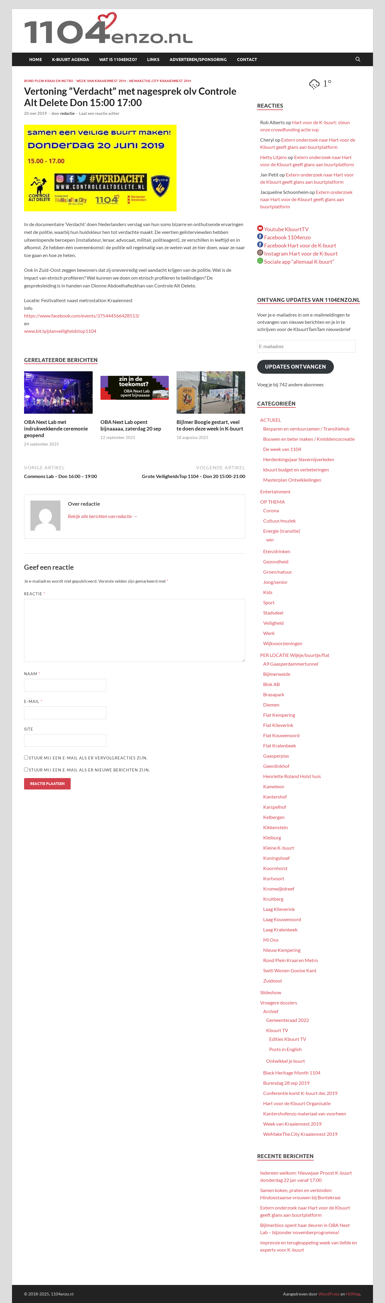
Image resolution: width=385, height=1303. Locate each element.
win (270, 539)
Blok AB (271, 684)
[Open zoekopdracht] (357, 59)
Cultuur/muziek (279, 520)
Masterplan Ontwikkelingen (292, 480)
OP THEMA (272, 501)
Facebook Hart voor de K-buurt (296, 245)
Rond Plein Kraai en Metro (48, 81)
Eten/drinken (276, 551)
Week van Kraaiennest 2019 (101, 81)
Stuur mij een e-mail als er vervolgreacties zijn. (88, 758)
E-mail (33, 701)
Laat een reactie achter (99, 113)
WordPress (329, 1293)
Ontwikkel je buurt (285, 1061)
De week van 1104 (282, 449)
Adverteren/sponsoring (198, 59)
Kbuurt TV (277, 1030)
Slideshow (270, 992)
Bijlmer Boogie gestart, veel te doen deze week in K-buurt (210, 425)
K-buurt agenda (70, 59)
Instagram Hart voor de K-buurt (297, 253)
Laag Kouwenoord (282, 919)
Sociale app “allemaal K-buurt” (295, 261)
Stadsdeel (273, 612)
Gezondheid (275, 561)
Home (35, 59)
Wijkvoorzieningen (282, 643)
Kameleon (273, 786)
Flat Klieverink (278, 725)
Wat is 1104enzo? (118, 59)
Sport (269, 602)
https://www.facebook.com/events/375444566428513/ (82, 315)
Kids (268, 592)
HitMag (353, 1293)
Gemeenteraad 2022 (287, 1020)
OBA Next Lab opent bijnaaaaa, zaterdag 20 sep (130, 425)
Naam (32, 673)
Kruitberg (273, 899)
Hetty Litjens (273, 157)
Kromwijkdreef (278, 888)
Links (153, 59)
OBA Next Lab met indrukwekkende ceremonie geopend (56, 428)
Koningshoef (276, 858)
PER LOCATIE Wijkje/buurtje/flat (294, 655)
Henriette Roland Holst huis (292, 776)
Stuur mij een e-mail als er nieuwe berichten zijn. (89, 770)
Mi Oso (271, 940)
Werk (269, 633)
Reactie (34, 593)
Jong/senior (275, 582)
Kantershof (275, 796)
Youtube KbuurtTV (283, 229)
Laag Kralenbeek (280, 929)
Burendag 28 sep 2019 (286, 1083)
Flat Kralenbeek (279, 745)
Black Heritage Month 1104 (291, 1072)
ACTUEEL (270, 420)
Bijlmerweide (276, 674)
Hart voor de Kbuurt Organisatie (297, 1103)
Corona (271, 510)
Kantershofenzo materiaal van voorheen (304, 1113)
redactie (67, 113)
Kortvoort (273, 878)
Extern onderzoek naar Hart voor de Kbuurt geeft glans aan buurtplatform (306, 199)
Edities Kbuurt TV (287, 1039)
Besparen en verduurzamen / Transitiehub (306, 428)
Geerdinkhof (276, 766)
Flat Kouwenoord (281, 735)
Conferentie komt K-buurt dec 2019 (300, 1093)
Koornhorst (275, 868)
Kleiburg (272, 837)
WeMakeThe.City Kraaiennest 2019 (160, 81)
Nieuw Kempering (281, 950)
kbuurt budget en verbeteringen (296, 469)
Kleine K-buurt (278, 848)
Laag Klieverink (279, 909)
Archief (270, 1011)
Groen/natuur (277, 572)
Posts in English (285, 1049)
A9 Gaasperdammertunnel (290, 664)
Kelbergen (274, 817)
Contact (247, 59)
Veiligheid (273, 623)
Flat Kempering (279, 715)
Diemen (271, 704)
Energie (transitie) (281, 531)
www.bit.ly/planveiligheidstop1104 (60, 331)
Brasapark (273, 694)
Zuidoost (272, 980)
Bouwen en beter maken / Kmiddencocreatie (309, 439)
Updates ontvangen (295, 366)
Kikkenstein (275, 827)
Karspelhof (274, 807)
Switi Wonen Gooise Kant (289, 970)
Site (28, 729)
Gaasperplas (276, 756)
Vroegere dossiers (278, 1002)
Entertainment (275, 491)
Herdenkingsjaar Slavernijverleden (298, 459)
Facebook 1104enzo (284, 237)
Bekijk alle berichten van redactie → (102, 516)
